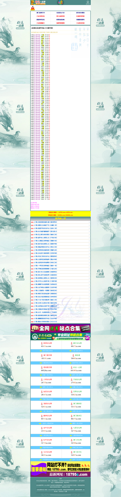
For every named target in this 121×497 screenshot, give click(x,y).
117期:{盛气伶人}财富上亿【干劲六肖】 (46, 237)
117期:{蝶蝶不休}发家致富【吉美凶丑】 (46, 284)
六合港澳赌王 (41, 23)
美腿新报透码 (80, 19)
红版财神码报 (80, 16)
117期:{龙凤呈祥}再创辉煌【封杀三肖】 (46, 262)
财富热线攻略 (60, 19)
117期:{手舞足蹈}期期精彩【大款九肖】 (46, 268)
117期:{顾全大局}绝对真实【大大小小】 (46, 321)
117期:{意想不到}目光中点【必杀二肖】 (46, 228)
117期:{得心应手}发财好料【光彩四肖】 (46, 275)
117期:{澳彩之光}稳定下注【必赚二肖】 (46, 225)
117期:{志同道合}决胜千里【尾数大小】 (46, 306)
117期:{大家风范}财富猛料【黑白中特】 (46, 259)
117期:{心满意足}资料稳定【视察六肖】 (46, 240)
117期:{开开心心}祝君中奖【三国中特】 (46, 281)
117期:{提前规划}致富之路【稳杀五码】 (46, 315)
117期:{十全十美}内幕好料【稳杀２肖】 (46, 300)
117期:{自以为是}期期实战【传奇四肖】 (46, 296)
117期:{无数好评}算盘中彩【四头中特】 (46, 309)
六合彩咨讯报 (80, 23)
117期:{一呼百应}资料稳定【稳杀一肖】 (46, 265)
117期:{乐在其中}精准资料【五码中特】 (46, 253)
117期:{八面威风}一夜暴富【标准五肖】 (46, 290)
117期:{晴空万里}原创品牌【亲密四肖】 (46, 293)
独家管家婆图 (60, 23)
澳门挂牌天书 (41, 12)
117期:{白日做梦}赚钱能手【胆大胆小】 (46, 231)
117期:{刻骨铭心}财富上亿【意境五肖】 (46, 278)
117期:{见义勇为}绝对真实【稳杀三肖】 (46, 234)
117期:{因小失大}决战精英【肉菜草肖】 (46, 272)
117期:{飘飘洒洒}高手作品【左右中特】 (46, 318)
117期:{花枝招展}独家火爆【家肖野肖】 (46, 222)
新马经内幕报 (80, 12)
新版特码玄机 (41, 19)
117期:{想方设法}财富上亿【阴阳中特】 (46, 244)
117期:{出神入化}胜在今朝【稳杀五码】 (46, 303)
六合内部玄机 (41, 16)
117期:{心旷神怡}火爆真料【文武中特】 (46, 287)
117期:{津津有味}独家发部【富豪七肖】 (46, 250)
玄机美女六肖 (60, 12)
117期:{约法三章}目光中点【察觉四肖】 (46, 256)
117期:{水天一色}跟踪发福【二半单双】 (46, 312)
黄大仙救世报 (60, 16)
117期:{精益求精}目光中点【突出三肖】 (46, 247)
